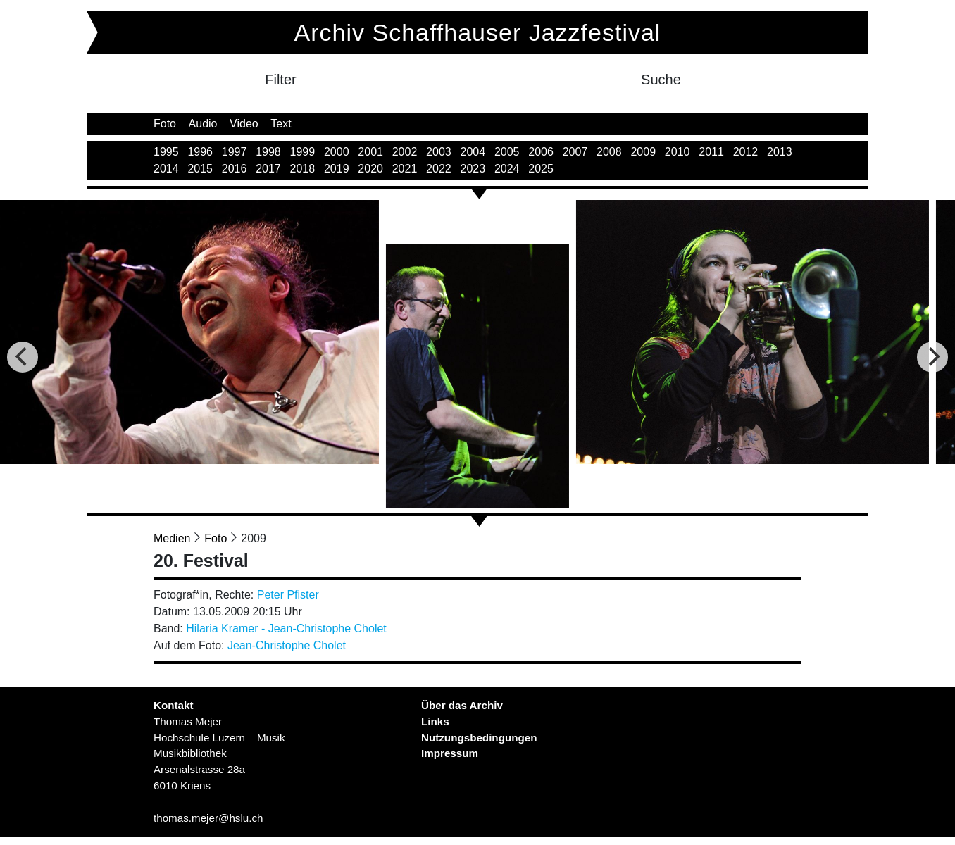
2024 (507, 169)
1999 (303, 152)
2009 (643, 152)
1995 (166, 152)
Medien (172, 538)
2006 (541, 152)
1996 (200, 152)
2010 (677, 152)
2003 (438, 152)
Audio (203, 124)
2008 (609, 152)
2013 (779, 152)
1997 (234, 152)
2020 (370, 169)
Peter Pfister (288, 595)
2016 (234, 169)
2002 (405, 152)
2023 (473, 169)
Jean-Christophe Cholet (286, 645)
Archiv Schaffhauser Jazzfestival (477, 32)
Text (280, 124)
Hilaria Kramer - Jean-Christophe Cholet (286, 628)
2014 (166, 169)
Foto (165, 124)
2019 (336, 169)
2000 (336, 152)
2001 (370, 152)
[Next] (932, 357)
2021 (405, 169)
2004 (473, 152)
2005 (507, 152)
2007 (575, 152)
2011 (711, 152)
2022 (438, 169)
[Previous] (22, 357)
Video (244, 124)
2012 (746, 152)
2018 (303, 169)
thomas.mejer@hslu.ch (208, 818)
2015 (200, 169)
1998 (268, 152)
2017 (268, 169)
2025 (541, 169)
